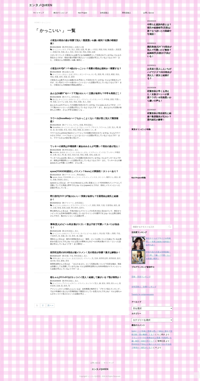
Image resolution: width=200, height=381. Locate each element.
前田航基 (112, 258)
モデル (67, 97)
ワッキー (110, 152)
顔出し (66, 180)
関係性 (60, 180)
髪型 (73, 77)
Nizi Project (82, 13)
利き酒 (102, 233)
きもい (65, 74)
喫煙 (114, 233)
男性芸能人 (126, 13)
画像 (89, 52)
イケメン (84, 99)
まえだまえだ (77, 258)
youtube (55, 152)
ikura (60, 177)
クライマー (75, 205)
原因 (78, 49)
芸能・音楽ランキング (141, 277)
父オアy (60, 102)
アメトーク (75, 233)
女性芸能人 (104, 13)
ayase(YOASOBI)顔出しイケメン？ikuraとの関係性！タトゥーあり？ (84, 171)
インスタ (93, 99)
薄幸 (73, 236)
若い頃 (68, 236)
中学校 (106, 99)
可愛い (117, 99)
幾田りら (109, 177)
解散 (63, 261)
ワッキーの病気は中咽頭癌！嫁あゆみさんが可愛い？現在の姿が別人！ (85, 146)
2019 (54, 258)
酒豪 (81, 236)
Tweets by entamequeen (143, 294)
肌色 (65, 286)
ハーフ (100, 99)
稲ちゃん (114, 283)
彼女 (116, 177)
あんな (55, 99)
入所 (109, 127)
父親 (66, 102)
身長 (67, 261)
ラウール (102, 127)
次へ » (50, 305)
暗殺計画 (56, 52)
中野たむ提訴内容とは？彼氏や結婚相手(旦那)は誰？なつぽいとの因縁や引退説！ (159, 29)
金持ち (81, 208)
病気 (91, 155)
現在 (72, 52)
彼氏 (115, 205)
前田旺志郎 (103, 258)
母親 (63, 52)
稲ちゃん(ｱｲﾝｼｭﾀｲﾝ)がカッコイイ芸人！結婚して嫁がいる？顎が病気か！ (86, 277)
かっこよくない (77, 127)
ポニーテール (85, 74)
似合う (95, 233)
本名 (65, 130)
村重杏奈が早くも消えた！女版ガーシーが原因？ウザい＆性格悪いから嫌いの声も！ (159, 96)
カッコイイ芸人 (92, 283)
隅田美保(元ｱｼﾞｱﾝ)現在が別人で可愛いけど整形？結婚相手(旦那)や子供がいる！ (159, 51)
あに (59, 258)
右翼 (82, 49)
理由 (84, 52)
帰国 (100, 49)
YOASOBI (67, 177)
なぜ (70, 74)
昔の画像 (59, 130)
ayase (54, 177)
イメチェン (93, 152)
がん (86, 152)
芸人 (76, 150)
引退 (103, 205)
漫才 (118, 258)
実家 (98, 205)
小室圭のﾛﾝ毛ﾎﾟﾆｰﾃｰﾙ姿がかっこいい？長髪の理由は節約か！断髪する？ (85, 68)
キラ (64, 49)
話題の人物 (79, 47)
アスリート (69, 203)
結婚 (93, 52)
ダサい (76, 74)
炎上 (67, 52)
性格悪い (111, 49)
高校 (89, 102)
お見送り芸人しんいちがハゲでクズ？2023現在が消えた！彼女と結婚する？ (159, 74)
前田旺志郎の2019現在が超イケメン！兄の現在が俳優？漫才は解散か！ (85, 252)
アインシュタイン (69, 283)
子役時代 (53, 236)
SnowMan (56, 127)
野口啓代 (74, 208)
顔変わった (89, 130)
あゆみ (62, 152)
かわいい (72, 99)
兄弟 (96, 258)
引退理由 (109, 205)
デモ (69, 49)
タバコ (83, 233)
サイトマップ (38, 13)
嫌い (89, 49)
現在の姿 (78, 52)
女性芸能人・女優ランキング (144, 287)
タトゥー (101, 177)
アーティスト (70, 175)
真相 (63, 208)
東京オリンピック (60, 13)
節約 (61, 77)
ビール (89, 233)
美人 (84, 102)
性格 (105, 49)
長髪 (65, 77)
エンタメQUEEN (40, 5)
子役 (118, 233)
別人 (73, 49)
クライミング (85, 205)
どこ (78, 99)
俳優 (81, 125)
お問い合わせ (148, 13)
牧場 (59, 208)
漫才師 (53, 261)
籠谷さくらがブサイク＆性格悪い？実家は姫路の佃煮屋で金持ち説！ (158, 241)
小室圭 (95, 49)
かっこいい (56, 49)
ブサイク (94, 127)
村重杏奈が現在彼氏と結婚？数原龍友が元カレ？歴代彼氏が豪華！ (159, 116)
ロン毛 (94, 74)
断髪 (113, 74)
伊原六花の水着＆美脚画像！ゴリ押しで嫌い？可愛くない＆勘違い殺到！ (158, 255)
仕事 (54, 155)
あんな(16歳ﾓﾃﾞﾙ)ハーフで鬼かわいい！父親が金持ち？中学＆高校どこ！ (86, 93)
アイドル (68, 125)
